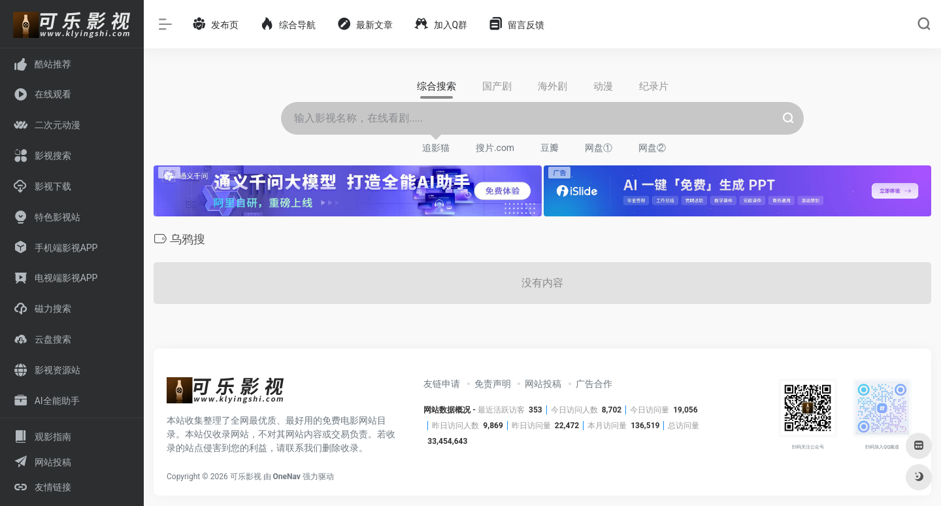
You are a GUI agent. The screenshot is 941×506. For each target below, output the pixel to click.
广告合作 (594, 384)
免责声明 (492, 384)
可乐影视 (245, 476)
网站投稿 (543, 384)
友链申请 (441, 384)
